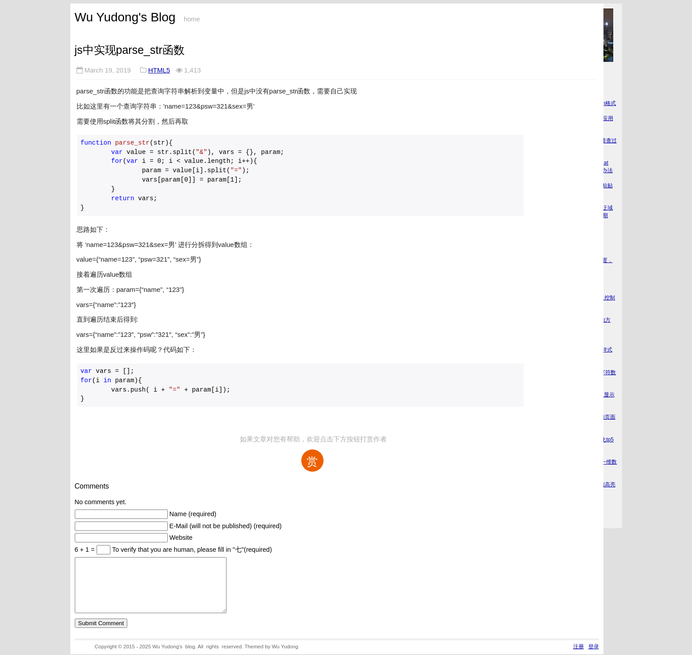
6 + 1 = (86, 549)
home (192, 19)
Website (181, 537)
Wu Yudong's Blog (125, 17)
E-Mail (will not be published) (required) (226, 526)
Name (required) (193, 514)
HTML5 (159, 70)
